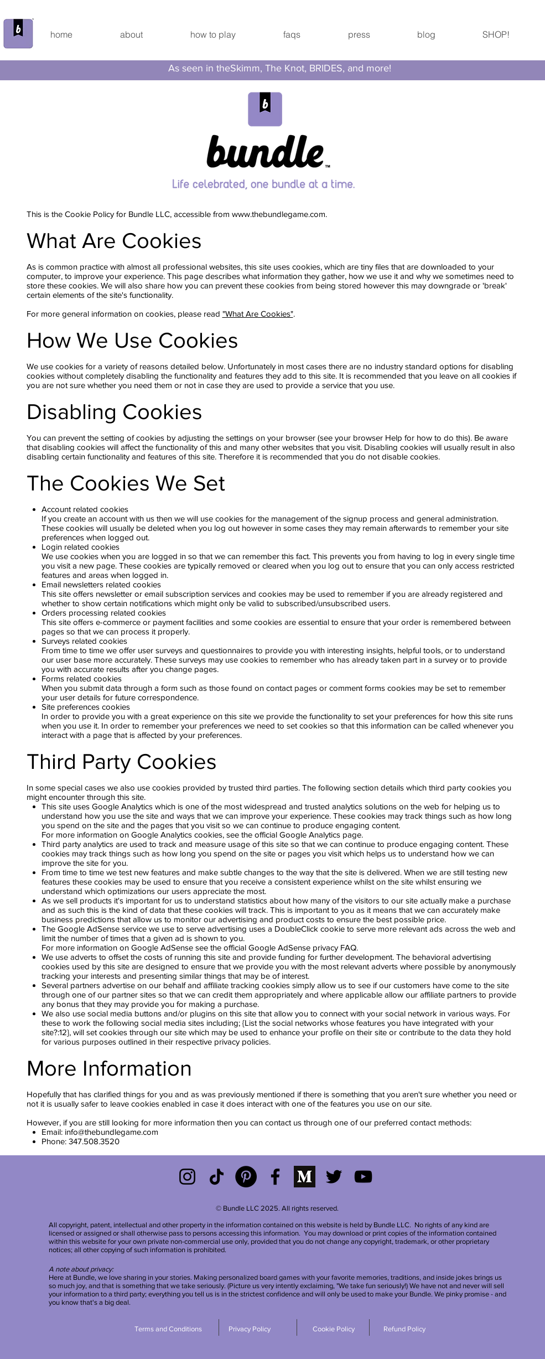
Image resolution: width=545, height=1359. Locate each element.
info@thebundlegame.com (111, 1131)
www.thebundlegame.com (278, 214)
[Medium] (304, 1176)
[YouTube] (363, 1176)
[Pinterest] (246, 1176)
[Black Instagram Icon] (187, 1176)
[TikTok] (216, 1176)
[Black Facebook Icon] (275, 1176)
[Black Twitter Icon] (334, 1176)
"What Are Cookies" (257, 313)
